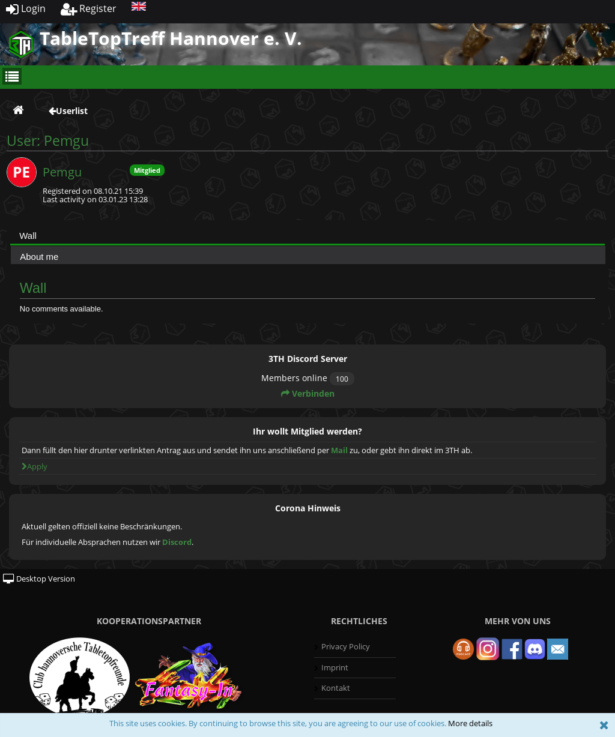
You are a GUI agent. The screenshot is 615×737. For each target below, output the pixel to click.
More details (470, 723)
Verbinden (308, 393)
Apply (34, 466)
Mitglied (147, 170)
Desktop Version (39, 578)
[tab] (307, 235)
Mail (339, 450)
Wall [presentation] (28, 235)
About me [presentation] (39, 256)
